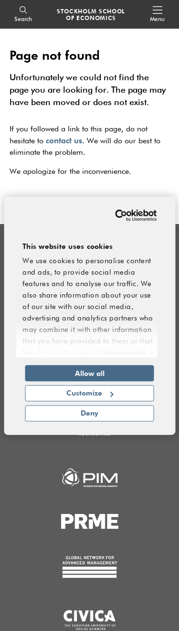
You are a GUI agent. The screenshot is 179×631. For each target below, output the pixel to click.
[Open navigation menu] (157, 14)
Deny (89, 412)
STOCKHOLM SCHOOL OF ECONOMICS (91, 14)
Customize (90, 393)
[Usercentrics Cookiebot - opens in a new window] (119, 215)
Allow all (90, 373)
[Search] (23, 14)
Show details (124, 352)
